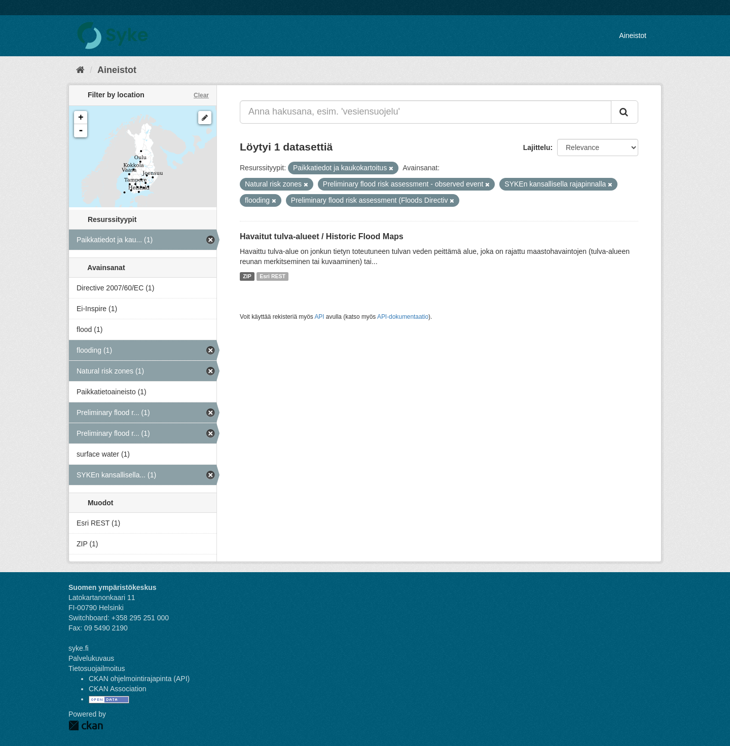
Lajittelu (537, 147)
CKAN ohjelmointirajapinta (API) (139, 679)
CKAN (85, 725)
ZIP (247, 276)
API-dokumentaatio (402, 316)
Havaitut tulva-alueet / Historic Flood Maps (322, 236)
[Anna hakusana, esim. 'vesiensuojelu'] (425, 112)
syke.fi (78, 648)
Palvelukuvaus (91, 658)
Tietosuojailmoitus (96, 668)
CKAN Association (118, 689)
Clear (201, 95)
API (319, 316)
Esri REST (272, 276)
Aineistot (632, 35)
